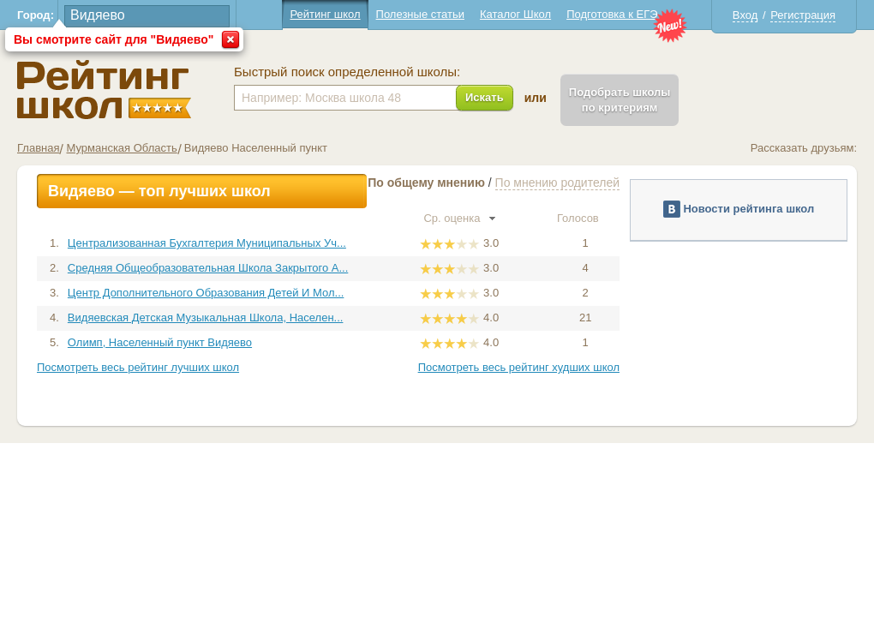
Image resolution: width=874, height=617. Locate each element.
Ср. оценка (459, 218)
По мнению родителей (557, 182)
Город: (35, 15)
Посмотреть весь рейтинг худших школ (519, 367)
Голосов (585, 218)
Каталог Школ (515, 14)
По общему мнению (426, 182)
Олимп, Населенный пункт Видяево (160, 342)
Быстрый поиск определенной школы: (347, 72)
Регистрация (802, 15)
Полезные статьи (420, 14)
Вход (745, 15)
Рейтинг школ (325, 14)
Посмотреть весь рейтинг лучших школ (138, 367)
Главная (38, 147)
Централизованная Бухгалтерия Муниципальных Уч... (207, 243)
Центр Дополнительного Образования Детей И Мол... (206, 292)
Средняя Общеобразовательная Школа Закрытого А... (208, 267)
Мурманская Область (121, 147)
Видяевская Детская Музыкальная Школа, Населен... (206, 317)
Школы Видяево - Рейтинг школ (104, 89)
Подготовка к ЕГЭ (611, 14)
